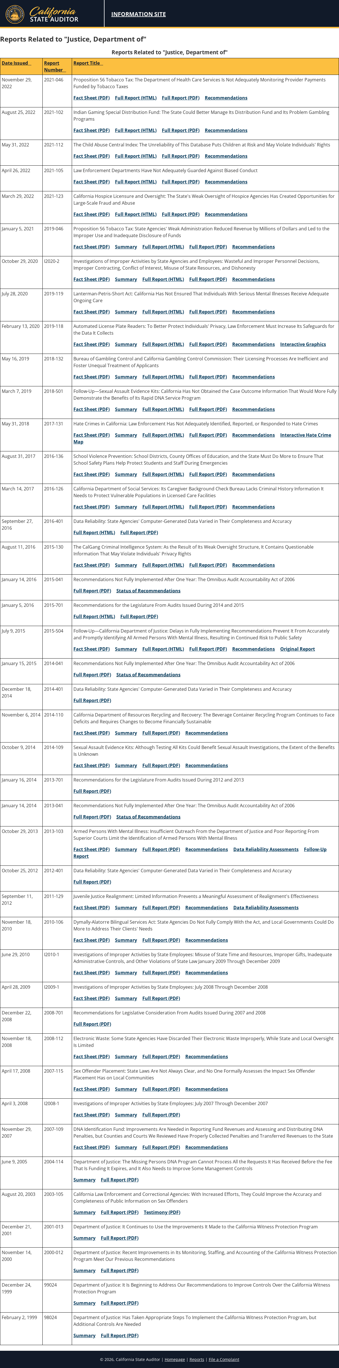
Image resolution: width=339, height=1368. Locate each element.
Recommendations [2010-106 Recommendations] (206, 940)
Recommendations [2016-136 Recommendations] (253, 474)
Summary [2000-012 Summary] (84, 1270)
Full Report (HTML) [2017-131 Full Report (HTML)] (163, 435)
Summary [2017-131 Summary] (126, 435)
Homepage (175, 1359)
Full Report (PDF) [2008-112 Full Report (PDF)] (161, 1056)
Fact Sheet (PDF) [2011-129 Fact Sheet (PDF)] (91, 907)
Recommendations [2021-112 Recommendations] (226, 156)
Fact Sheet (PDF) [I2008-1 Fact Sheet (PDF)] (91, 1115)
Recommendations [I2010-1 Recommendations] (206, 972)
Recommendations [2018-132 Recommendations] (253, 377)
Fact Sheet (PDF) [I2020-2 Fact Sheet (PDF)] (91, 279)
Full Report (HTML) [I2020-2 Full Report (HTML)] (163, 279)
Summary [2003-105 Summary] (84, 1212)
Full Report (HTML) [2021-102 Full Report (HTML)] (136, 130)
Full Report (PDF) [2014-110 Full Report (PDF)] (161, 733)
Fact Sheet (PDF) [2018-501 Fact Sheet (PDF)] (91, 409)
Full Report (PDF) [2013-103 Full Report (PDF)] (161, 849)
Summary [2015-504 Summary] (126, 649)
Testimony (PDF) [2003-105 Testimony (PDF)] (162, 1212)
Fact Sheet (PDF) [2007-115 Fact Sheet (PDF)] (91, 1089)
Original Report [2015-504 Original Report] (297, 649)
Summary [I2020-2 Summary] (126, 279)
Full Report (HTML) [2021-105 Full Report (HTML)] (136, 182)
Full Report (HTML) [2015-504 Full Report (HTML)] (163, 649)
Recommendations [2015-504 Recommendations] (253, 649)
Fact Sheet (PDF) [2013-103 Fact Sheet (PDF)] (91, 849)
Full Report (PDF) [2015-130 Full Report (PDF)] (208, 565)
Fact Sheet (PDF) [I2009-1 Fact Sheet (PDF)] (91, 998)
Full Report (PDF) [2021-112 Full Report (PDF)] (180, 156)
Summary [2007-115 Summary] (126, 1089)
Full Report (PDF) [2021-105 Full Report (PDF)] (180, 182)
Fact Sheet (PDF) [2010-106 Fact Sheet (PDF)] (91, 940)
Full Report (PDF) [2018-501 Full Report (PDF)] (208, 409)
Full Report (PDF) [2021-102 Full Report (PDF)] (180, 130)
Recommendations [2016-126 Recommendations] (253, 507)
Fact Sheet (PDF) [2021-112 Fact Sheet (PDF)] (91, 156)
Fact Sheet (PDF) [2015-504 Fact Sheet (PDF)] (91, 649)
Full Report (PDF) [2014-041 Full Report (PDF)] (92, 675)
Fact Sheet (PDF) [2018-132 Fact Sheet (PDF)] (91, 377)
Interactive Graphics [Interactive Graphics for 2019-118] (303, 344)
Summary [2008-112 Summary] (126, 1056)
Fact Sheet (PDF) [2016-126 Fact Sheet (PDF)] (91, 507)
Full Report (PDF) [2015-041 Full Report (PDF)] (92, 591)
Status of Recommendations (148, 591)
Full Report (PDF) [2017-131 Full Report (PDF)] (208, 435)
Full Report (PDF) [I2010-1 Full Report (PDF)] (161, 972)
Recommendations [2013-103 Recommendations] (206, 849)
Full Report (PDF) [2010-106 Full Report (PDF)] (161, 940)
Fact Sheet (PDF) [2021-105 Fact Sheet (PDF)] (91, 182)
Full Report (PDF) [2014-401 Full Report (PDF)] (92, 700)
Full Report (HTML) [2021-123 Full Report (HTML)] (136, 214)
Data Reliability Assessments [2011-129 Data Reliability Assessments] (266, 907)
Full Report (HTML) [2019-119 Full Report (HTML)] (163, 312)
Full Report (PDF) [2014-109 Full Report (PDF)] (161, 765)
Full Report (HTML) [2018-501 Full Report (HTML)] (163, 409)
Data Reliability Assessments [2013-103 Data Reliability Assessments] (266, 849)
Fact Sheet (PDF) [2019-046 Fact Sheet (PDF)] (91, 247)
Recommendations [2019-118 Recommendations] (253, 344)
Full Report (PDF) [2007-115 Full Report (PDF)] (161, 1089)
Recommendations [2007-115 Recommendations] (206, 1089)
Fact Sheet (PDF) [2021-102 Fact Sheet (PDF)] (91, 130)
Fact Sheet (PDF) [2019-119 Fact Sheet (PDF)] (91, 312)
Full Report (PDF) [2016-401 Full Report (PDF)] (139, 532)
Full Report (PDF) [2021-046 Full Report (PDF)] (180, 98)
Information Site (138, 14)
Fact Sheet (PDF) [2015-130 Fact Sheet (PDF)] (91, 565)
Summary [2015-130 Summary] (126, 565)
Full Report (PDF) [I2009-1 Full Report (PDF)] (161, 998)
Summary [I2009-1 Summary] (126, 998)
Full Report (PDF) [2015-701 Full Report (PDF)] (139, 616)
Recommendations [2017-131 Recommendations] (253, 435)
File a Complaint (224, 1359)
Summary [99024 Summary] (84, 1303)
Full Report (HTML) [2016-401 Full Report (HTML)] (94, 532)
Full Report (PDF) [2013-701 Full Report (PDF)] (92, 791)
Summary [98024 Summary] (84, 1335)
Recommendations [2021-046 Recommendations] (226, 98)
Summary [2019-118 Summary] (126, 344)
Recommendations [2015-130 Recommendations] (253, 565)
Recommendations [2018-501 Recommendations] (253, 409)
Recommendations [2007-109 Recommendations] (206, 1147)
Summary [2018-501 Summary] (126, 409)
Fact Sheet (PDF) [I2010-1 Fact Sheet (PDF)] (91, 972)
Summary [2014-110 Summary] (126, 733)
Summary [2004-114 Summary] (84, 1180)
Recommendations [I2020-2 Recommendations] (253, 279)
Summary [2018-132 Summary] (126, 377)
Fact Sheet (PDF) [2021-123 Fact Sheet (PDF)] (91, 214)
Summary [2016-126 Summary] (126, 507)
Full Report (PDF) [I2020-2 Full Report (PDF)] (208, 279)
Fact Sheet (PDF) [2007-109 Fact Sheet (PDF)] (91, 1147)
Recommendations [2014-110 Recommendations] (206, 733)
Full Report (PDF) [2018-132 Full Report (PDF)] (208, 377)
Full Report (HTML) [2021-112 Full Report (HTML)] (136, 156)
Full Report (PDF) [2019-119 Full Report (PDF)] (208, 312)
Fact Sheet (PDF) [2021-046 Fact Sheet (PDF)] (91, 98)
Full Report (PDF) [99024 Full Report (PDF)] (119, 1303)
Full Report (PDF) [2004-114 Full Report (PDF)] (119, 1180)
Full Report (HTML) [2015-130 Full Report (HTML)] (163, 565)
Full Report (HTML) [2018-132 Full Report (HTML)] (163, 377)
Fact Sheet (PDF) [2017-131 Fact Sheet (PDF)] (91, 435)
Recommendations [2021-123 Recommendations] (226, 214)
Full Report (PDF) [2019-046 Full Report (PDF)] (208, 247)
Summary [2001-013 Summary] (84, 1238)
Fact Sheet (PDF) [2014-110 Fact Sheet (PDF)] (91, 733)
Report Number (55, 66)
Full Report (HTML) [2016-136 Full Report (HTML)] (163, 474)
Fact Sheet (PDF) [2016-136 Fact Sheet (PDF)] (91, 474)
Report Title (88, 63)
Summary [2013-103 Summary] (126, 849)
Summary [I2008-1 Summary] (126, 1115)
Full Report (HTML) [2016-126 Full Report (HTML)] (163, 507)
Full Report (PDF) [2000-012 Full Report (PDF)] (119, 1270)
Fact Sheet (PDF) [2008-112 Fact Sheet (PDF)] (91, 1056)
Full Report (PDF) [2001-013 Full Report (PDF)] (119, 1238)
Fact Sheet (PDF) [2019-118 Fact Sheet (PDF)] (91, 344)
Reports (197, 1359)
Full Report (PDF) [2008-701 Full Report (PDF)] (92, 1024)
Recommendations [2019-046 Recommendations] (253, 247)
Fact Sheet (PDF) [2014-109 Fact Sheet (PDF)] (91, 765)
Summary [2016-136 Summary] (126, 474)
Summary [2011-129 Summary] (126, 907)
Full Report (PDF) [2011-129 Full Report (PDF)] (161, 907)
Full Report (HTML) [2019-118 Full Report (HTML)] (163, 344)
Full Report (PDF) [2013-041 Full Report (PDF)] (92, 817)
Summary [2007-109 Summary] (126, 1147)
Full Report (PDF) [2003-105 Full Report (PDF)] (119, 1212)
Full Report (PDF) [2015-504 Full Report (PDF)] (208, 649)
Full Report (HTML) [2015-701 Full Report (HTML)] (94, 616)
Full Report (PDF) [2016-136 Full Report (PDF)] (208, 474)
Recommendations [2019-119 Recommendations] (253, 312)
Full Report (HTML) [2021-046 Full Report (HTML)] (136, 98)
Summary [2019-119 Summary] (126, 312)
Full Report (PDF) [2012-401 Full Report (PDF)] (92, 882)
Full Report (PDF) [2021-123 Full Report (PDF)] (180, 214)
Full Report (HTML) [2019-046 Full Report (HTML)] (163, 247)
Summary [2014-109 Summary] (126, 765)
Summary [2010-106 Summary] (126, 940)
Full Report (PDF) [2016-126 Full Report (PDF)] (208, 507)
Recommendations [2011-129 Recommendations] (206, 907)
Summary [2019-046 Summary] (126, 247)
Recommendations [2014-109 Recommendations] (206, 765)
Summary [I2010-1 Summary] (126, 972)
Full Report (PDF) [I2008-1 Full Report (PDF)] (161, 1115)
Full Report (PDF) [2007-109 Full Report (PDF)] (161, 1147)
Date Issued (16, 63)
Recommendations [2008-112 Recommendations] (206, 1056)
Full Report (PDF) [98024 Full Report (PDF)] (119, 1335)
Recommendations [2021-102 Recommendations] (226, 130)
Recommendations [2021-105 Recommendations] (226, 182)
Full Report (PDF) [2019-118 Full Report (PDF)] (208, 344)
